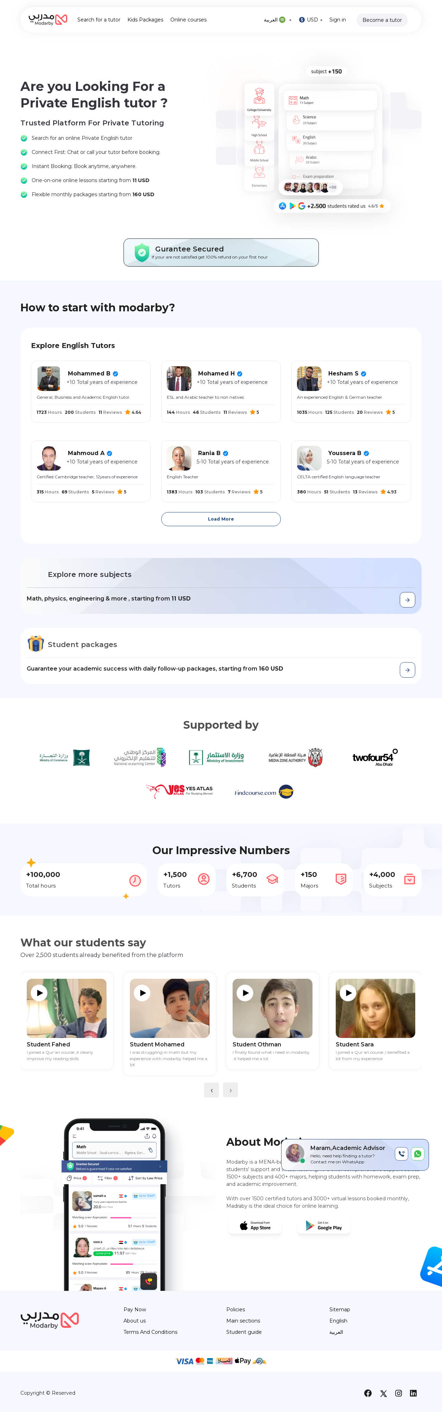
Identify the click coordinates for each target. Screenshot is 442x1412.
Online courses (188, 20)
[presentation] (211, 1090)
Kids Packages (145, 20)
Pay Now (135, 1309)
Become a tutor (382, 20)
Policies (235, 1309)
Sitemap (339, 1309)
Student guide (244, 1332)
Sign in (337, 20)
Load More (221, 519)
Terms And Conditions (150, 1332)
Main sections (243, 1321)
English (338, 1321)
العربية (277, 20)
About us (135, 1321)
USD (310, 20)
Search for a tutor (98, 20)
